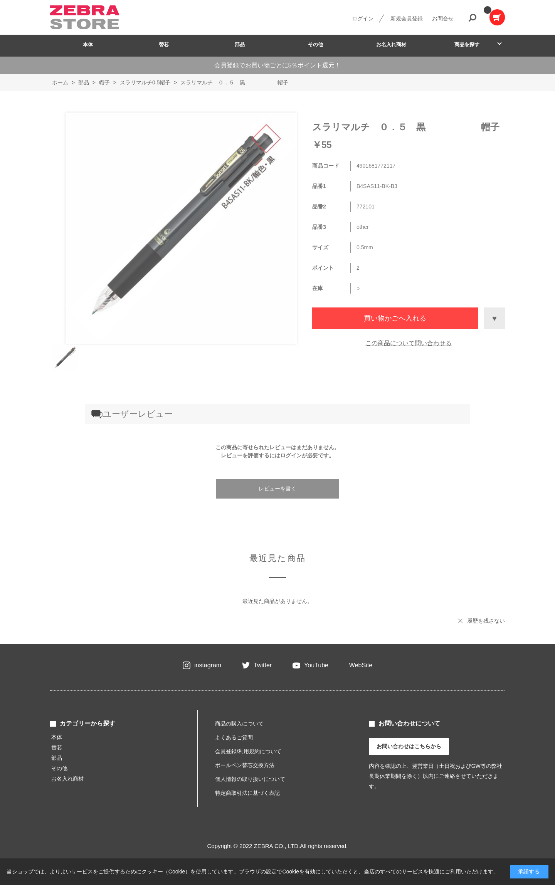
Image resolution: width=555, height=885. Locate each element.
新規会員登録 (406, 18)
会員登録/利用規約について (248, 751)
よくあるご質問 (234, 737)
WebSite (360, 665)
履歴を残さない (486, 621)
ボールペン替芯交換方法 (244, 765)
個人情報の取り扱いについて (250, 779)
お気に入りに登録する (494, 318)
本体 (88, 44)
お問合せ (443, 18)
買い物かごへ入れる (395, 318)
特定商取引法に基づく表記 (247, 793)
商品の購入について (239, 723)
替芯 (164, 44)
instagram (207, 665)
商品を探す (466, 44)
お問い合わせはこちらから (409, 746)
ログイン (362, 18)
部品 (240, 44)
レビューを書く (277, 488)
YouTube (316, 665)
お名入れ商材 (391, 44)
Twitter (263, 665)
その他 (315, 44)
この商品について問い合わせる (408, 343)
